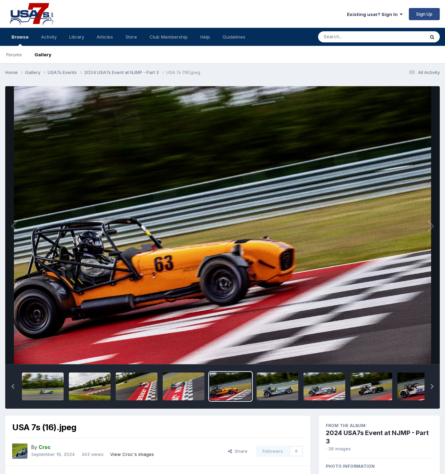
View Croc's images (132, 454)
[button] (13, 386)
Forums (14, 54)
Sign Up (424, 14)
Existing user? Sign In (375, 14)
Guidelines (233, 37)
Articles (105, 37)
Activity (49, 37)
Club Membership (168, 37)
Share (238, 451)
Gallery (42, 54)
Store (131, 37)
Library (76, 37)
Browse (20, 40)
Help (205, 37)
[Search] (352, 36)
